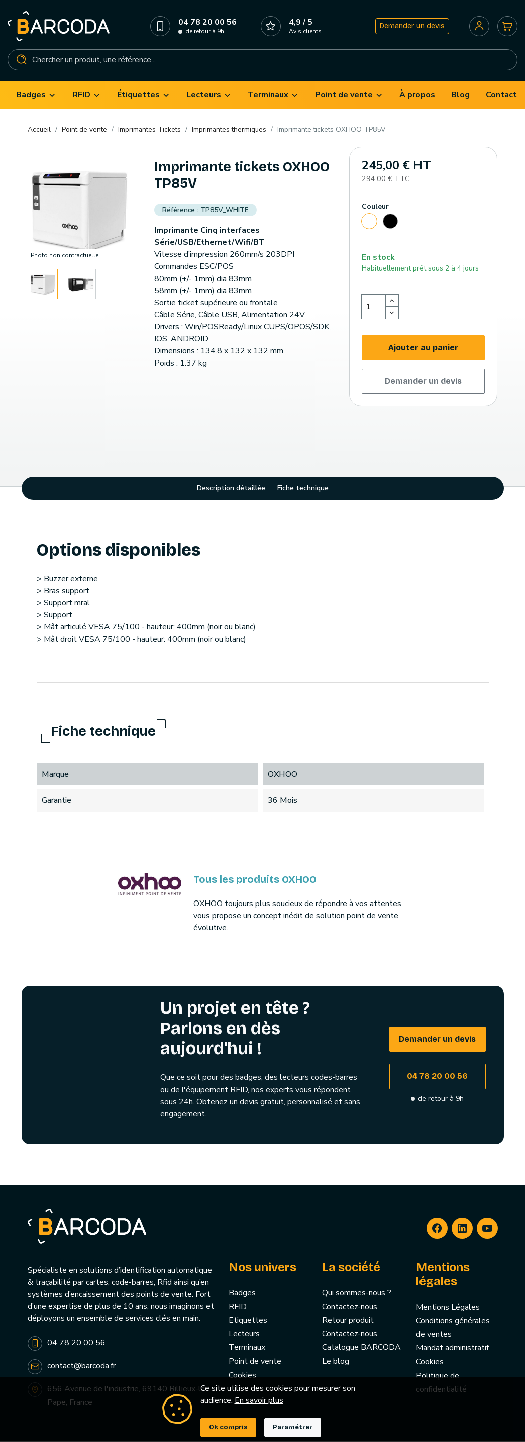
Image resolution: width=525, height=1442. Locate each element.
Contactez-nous (349, 1308)
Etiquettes (248, 1322)
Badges (242, 1294)
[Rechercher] (262, 60)
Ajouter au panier (423, 349)
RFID (238, 1308)
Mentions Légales (448, 1308)
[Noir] (390, 225)
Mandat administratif (452, 1350)
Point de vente (255, 1363)
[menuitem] (36, 96)
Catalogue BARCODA (361, 1349)
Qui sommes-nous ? (356, 1294)
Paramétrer (292, 1427)
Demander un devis (411, 27)
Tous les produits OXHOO (255, 881)
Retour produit (348, 1322)
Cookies (430, 1363)
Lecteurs (244, 1335)
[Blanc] (369, 225)
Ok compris (228, 1427)
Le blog (335, 1363)
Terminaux (247, 1349)
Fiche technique (303, 490)
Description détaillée (231, 490)
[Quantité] (373, 308)
